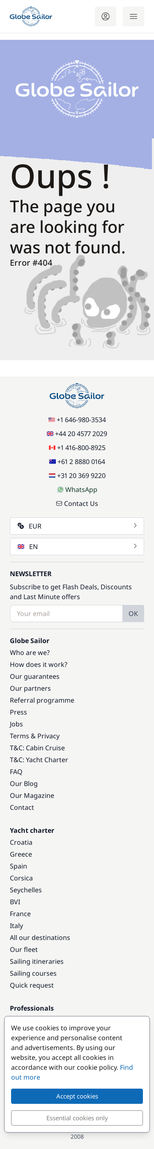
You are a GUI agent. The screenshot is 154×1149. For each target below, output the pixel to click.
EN (78, 546)
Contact (22, 807)
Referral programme (42, 700)
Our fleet (24, 949)
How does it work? (38, 664)
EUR (78, 526)
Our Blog (24, 783)
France (20, 913)
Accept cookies (77, 1096)
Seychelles (26, 889)
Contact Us (77, 503)
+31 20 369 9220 (77, 475)
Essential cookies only (77, 1118)
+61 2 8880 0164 (77, 461)
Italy (16, 925)
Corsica (21, 877)
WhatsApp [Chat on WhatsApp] (77, 489)
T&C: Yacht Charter (39, 759)
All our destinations (40, 937)
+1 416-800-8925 (77, 447)
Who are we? (30, 652)
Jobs (16, 723)
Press (18, 712)
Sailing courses (33, 973)
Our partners (30, 688)
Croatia (21, 842)
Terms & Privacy (35, 735)
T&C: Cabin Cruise (37, 747)
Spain (18, 866)
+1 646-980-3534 (77, 419)
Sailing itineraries (37, 961)
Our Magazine (32, 795)
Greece (21, 854)
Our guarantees (35, 676)
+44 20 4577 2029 (77, 433)
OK (133, 613)
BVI (15, 901)
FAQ (16, 771)
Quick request (32, 985)
